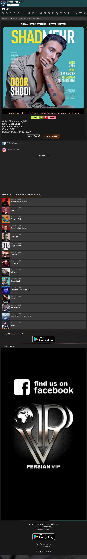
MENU (5, 9)
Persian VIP (6, 19)
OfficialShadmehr (15, 143)
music (14, 19)
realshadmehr (13, 149)
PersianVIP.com (43, 529)
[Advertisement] (43, 174)
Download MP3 (51, 136)
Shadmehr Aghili (18, 121)
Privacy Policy (45, 544)
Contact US (45, 546)
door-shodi (36, 19)
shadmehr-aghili (24, 19)
